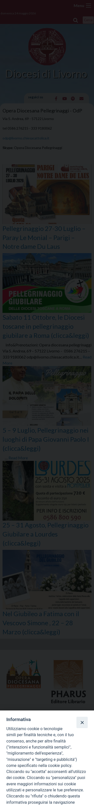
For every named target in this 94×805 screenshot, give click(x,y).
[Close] (81, 722)
